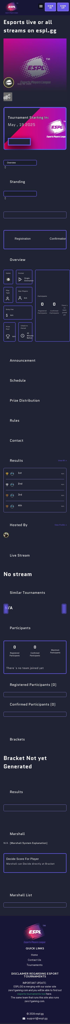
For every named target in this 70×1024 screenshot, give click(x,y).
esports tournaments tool (31, 994)
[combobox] (35, 166)
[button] (41, 6)
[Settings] (8, 97)
